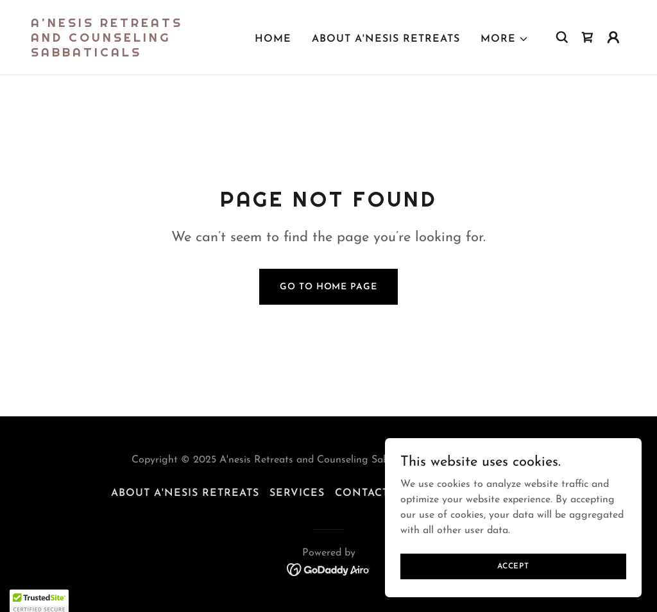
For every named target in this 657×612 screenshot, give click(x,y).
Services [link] (297, 493)
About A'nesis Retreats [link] (386, 39)
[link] (114, 54)
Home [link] (273, 39)
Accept (513, 575)
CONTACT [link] (362, 493)
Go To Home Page (328, 287)
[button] (505, 39)
